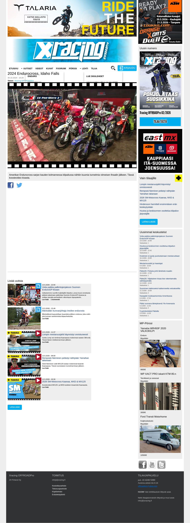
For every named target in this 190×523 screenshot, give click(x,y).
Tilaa (94, 68)
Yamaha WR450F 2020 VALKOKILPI (153, 330)
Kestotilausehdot (59, 486)
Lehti (85, 68)
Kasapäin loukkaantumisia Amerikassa (156, 296)
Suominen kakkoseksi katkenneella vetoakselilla (160, 288)
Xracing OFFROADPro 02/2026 (155, 113)
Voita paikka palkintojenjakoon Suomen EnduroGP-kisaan (61, 288)
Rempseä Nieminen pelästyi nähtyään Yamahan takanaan (65, 359)
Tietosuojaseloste (59, 489)
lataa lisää (15, 407)
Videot (39, 68)
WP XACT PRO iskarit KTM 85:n (158, 374)
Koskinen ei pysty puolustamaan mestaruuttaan (160, 256)
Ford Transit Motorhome (153, 416)
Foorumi (61, 68)
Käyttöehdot (57, 492)
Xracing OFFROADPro (24, 81)
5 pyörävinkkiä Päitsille (149, 311)
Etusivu (13, 68)
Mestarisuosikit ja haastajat (151, 263)
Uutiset (27, 68)
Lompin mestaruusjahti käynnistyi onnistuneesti (65, 334)
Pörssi (73, 68)
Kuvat (49, 68)
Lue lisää (46, 300)
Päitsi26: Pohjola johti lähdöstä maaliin (156, 271)
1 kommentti (55, 299)
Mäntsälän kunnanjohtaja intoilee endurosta (63, 310)
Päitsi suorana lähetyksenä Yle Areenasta (157, 303)
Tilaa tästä (160, 121)
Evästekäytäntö (58, 494)
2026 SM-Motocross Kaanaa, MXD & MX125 (64, 381)
